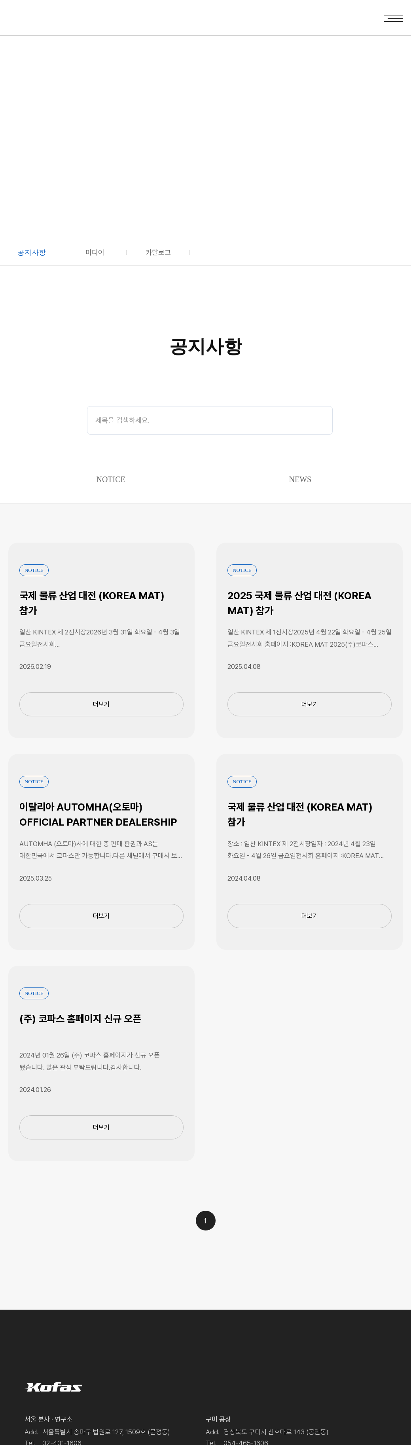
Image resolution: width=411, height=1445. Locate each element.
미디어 (94, 252)
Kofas (33, 16)
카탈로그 (158, 252)
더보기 (101, 704)
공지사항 (31, 252)
